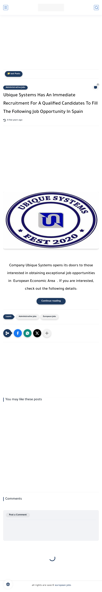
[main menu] (5, 7)
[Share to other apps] (47, 333)
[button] (18, 333)
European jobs (49, 317)
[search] (96, 7)
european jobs (63, 585)
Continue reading (51, 301)
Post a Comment (18, 515)
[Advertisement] (51, 44)
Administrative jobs (15, 87)
